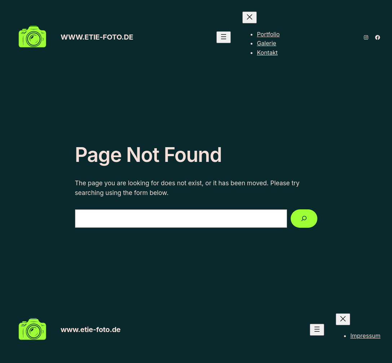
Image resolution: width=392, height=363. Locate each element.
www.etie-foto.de (97, 37)
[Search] (304, 218)
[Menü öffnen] (223, 37)
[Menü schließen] (249, 17)
